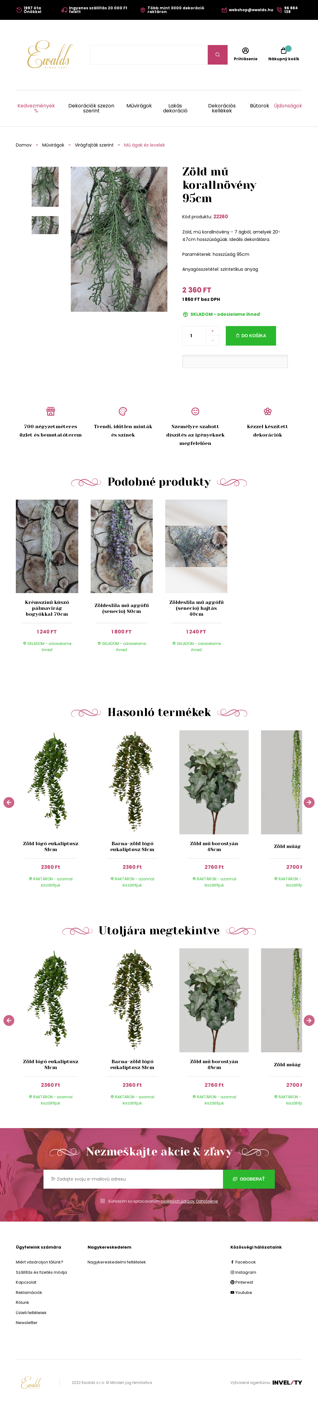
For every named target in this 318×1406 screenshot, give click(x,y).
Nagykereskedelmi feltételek (117, 1262)
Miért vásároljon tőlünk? (39, 1262)
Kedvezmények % (36, 108)
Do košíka (254, 335)
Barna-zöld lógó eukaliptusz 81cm (132, 846)
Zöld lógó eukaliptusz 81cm (50, 846)
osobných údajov (177, 1201)
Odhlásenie (207, 1201)
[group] (57, 813)
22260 (220, 216)
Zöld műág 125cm (296, 846)
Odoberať (249, 1179)
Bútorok (259, 106)
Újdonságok (288, 106)
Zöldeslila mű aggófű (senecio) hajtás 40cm (196, 608)
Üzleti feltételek (31, 1313)
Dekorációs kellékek (222, 108)
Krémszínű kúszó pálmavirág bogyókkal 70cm (47, 608)
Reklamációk (29, 1292)
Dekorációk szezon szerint (91, 108)
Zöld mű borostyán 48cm (214, 846)
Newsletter (27, 1323)
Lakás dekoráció (175, 108)
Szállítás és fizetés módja (41, 1272)
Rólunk (22, 1302)
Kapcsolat (26, 1282)
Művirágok (139, 106)
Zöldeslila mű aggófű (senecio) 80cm (121, 608)
